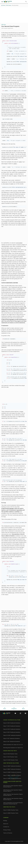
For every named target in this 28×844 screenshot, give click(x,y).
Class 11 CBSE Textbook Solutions (12, 775)
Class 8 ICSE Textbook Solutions (11, 729)
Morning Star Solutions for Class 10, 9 (13, 747)
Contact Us (6, 826)
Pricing (5, 820)
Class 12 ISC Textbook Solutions (11, 741)
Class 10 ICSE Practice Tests (10, 760)
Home (3, 5)
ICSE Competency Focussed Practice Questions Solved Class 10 (13, 803)
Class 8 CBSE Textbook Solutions (12, 766)
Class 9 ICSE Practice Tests (10, 756)
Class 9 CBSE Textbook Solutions (12, 769)
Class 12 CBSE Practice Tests (10, 813)
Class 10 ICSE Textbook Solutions (12, 735)
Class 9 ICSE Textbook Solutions (11, 732)
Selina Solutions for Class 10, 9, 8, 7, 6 (13, 744)
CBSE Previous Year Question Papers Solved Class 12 (13, 799)
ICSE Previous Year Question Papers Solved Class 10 (12, 786)
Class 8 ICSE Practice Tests (10, 753)
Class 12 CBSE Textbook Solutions (12, 778)
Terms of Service (7, 833)
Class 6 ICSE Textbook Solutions (11, 723)
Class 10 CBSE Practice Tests (10, 810)
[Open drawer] (2, 1)
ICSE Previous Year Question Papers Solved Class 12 (12, 790)
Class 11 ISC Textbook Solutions (11, 738)
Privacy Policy (7, 829)
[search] (26, 1)
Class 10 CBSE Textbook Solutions (12, 772)
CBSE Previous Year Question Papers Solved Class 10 (13, 795)
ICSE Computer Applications (9, 5)
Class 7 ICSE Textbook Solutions (11, 726)
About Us (5, 823)
